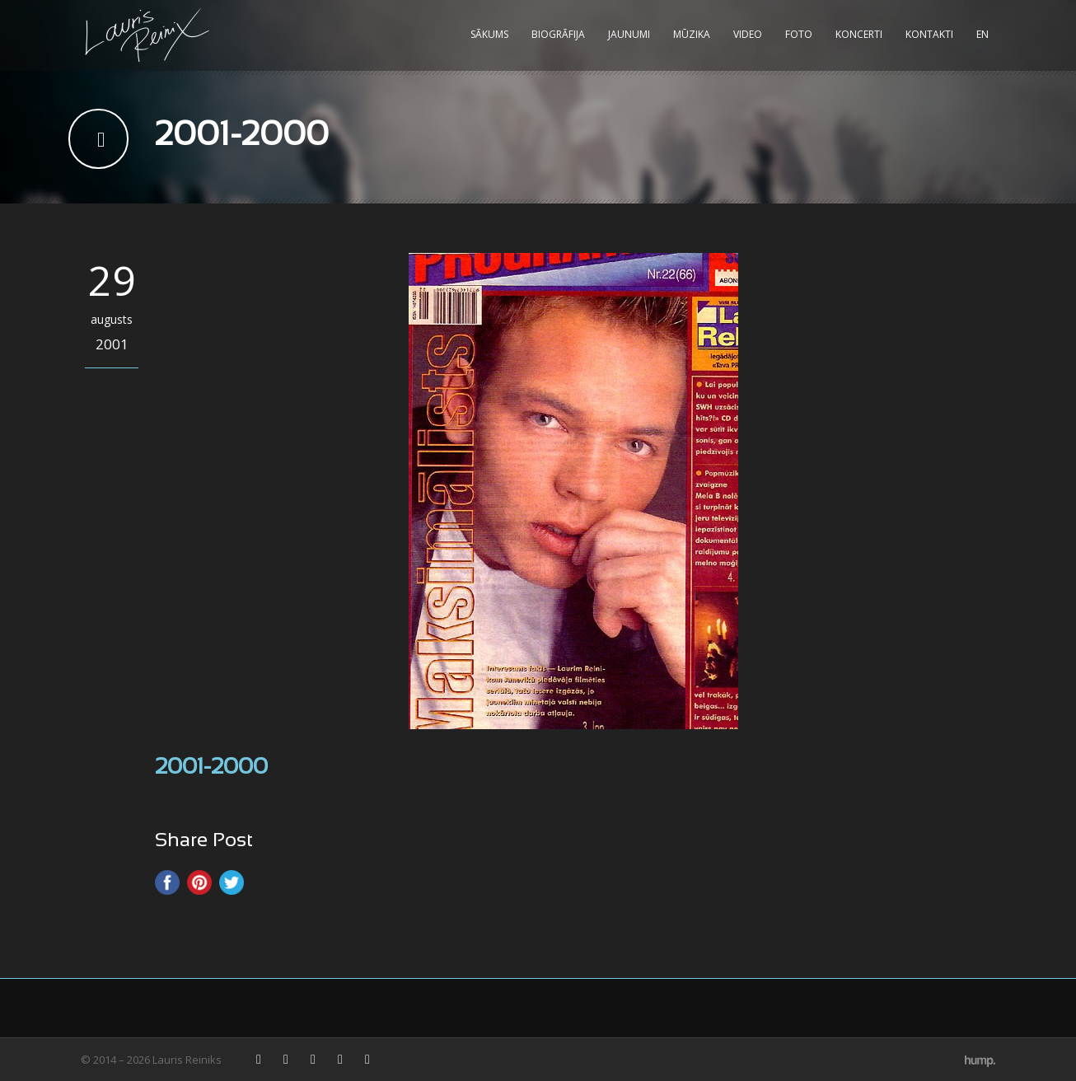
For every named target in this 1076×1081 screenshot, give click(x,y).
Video (747, 34)
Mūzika (691, 34)
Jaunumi (629, 34)
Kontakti (929, 34)
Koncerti (858, 34)
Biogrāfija (558, 34)
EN (982, 34)
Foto (798, 34)
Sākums (489, 34)
